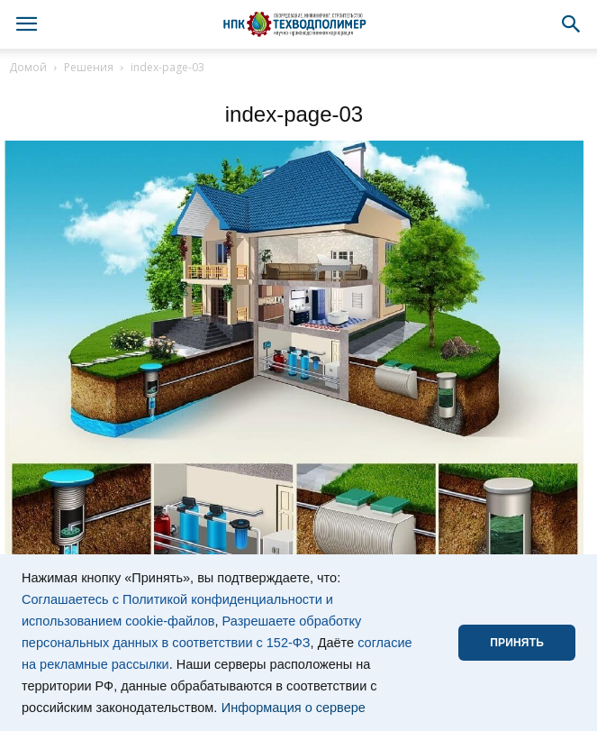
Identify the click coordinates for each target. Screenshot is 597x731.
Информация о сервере (294, 707)
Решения (88, 67)
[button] (572, 24)
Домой (28, 67)
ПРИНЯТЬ (517, 642)
